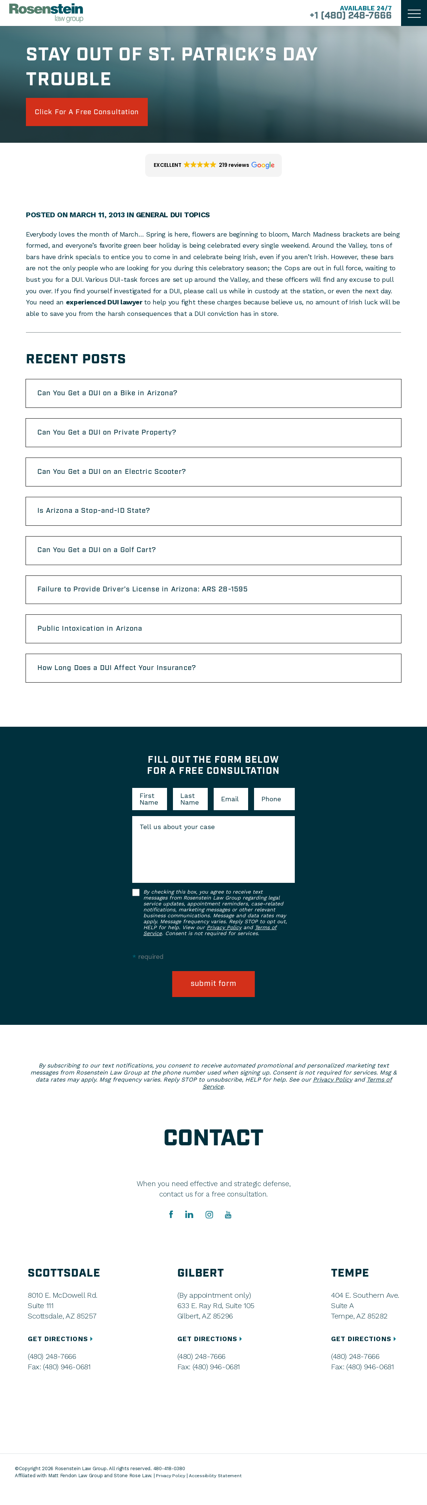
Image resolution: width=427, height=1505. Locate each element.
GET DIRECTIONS (62, 1353)
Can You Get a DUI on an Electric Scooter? (118, 477)
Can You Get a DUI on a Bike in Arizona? (113, 396)
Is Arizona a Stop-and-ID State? (99, 518)
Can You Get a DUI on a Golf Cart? (102, 559)
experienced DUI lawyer (105, 304)
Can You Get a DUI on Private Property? (113, 437)
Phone (271, 813)
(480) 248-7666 (52, 1370)
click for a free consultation (93, 113)
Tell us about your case (177, 841)
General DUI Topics (174, 216)
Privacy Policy (224, 941)
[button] (213, 167)
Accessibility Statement (217, 1490)
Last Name (189, 813)
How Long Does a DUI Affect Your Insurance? (123, 681)
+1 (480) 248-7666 (347, 16)
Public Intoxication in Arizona (94, 641)
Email (230, 813)
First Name (149, 813)
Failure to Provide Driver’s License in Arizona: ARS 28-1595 (151, 600)
